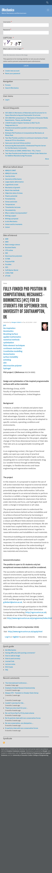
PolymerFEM (9, 261)
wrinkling (7, 360)
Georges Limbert (16, 322)
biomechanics (9, 354)
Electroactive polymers (13, 256)
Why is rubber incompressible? (16, 213)
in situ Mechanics (11, 221)
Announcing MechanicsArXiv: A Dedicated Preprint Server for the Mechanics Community (25, 146)
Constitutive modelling (12, 351)
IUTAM (7, 259)
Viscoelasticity (10, 210)
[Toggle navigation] (48, 10)
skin (5, 363)
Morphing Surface (10, 334)
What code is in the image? (12, 49)
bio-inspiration (9, 328)
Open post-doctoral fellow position (18, 143)
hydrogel (7, 368)
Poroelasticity (10, 199)
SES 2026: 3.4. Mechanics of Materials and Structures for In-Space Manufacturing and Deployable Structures (26, 114)
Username (7, 22)
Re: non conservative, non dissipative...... (19, 723)
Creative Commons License (16, 751)
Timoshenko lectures (12, 207)
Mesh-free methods (12, 190)
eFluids (7, 276)
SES (6, 267)
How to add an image (12, 656)
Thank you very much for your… (16, 708)
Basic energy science (12, 244)
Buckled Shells (10, 247)
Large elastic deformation (14, 182)
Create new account (12, 71)
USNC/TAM (9, 273)
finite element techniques (14, 345)
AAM (6, 239)
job (4, 325)
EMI (6, 253)
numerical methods (11, 339)
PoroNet (8, 264)
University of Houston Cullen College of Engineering (30, 755)
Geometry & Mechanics (13, 179)
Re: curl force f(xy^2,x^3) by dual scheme (19, 713)
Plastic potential (11, 196)
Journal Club (9, 661)
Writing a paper (10, 216)
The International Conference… (16, 683)
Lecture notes (10, 664)
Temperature (10, 204)
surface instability (10, 357)
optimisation (8, 342)
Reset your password (12, 73)
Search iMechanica (12, 88)
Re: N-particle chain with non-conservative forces (23, 718)
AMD (6, 242)
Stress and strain (11, 202)
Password (6, 30)
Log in (7, 637)
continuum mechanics (12, 348)
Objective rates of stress (14, 193)
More (47, 159)
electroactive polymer (12, 365)
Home (5, 283)
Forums (8, 85)
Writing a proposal (11, 219)
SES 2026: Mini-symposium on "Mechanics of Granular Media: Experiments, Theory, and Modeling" (26, 119)
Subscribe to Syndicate (4, 742)
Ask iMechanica (10, 650)
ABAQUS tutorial (11, 173)
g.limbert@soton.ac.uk (12, 602)
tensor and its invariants (13, 224)
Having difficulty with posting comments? (20, 653)
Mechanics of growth (12, 187)
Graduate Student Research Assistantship (20, 688)
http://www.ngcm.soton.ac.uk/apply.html (25, 631)
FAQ (6, 670)
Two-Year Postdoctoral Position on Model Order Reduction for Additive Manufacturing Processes (26, 154)
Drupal (45, 751)
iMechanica (8, 9)
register (15, 637)
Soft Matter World (11, 270)
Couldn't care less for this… (15, 703)
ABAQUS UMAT (10, 170)
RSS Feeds (9, 667)
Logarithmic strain (11, 185)
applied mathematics (12, 337)
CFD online (9, 250)
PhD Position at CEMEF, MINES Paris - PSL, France (23, 151)
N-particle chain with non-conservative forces (21, 728)
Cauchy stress (10, 176)
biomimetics (8, 331)
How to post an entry (12, 658)
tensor (7, 227)
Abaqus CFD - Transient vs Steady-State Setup (21, 693)
